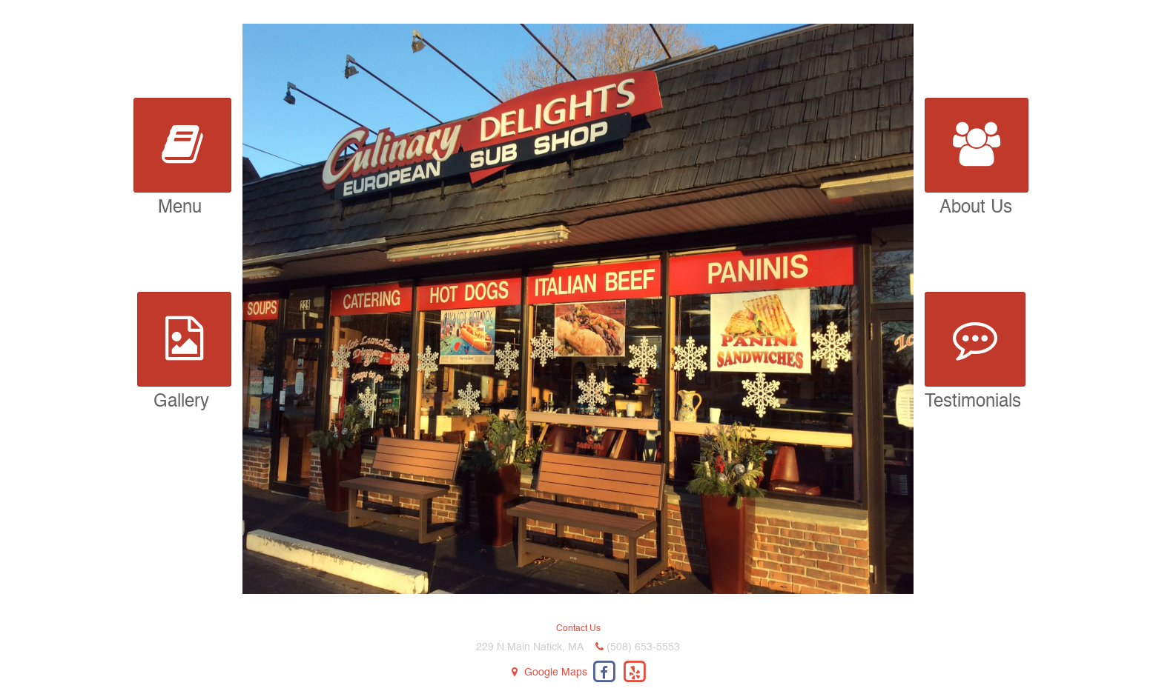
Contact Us (578, 628)
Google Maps (555, 672)
